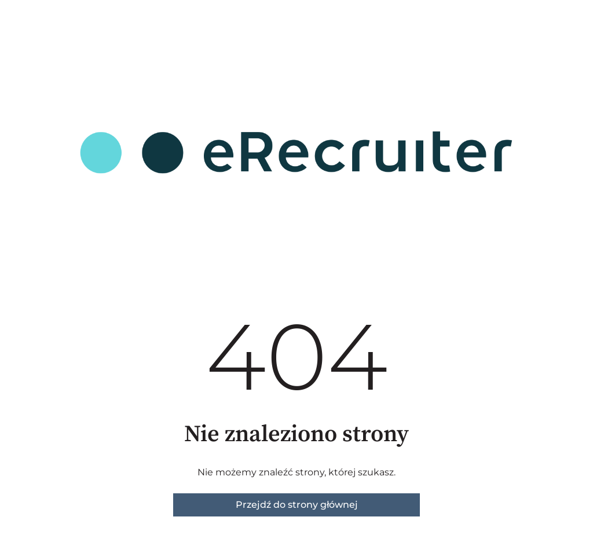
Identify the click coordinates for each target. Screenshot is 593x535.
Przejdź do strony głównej (297, 504)
